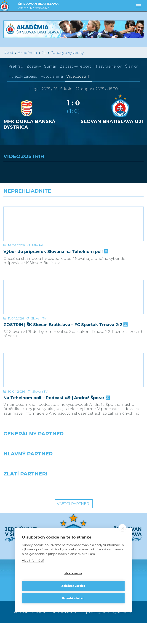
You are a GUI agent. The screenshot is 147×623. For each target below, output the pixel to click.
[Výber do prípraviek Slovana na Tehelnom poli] (73, 224)
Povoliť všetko (73, 598)
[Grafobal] (36, 467)
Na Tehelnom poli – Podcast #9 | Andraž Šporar (56, 398)
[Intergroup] (36, 487)
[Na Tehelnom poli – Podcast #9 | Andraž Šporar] (73, 370)
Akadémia (27, 53)
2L (44, 53)
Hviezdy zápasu (23, 76)
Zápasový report (75, 66)
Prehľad (15, 66)
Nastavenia (73, 573)
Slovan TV (38, 318)
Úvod (8, 53)
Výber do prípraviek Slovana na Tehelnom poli (55, 251)
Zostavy (34, 66)
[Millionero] (110, 467)
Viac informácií (33, 560)
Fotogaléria (52, 76)
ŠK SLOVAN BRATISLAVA (38, 6)
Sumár (50, 66)
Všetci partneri (73, 504)
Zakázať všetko (73, 585)
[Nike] (73, 447)
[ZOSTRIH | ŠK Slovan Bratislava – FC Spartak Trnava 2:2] (73, 297)
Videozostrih (78, 76)
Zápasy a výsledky (67, 53)
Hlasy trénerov (108, 66)
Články (131, 66)
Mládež (37, 245)
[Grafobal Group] (110, 487)
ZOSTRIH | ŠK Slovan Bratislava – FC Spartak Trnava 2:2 (65, 324)
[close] (122, 528)
